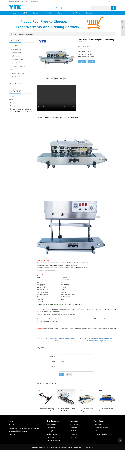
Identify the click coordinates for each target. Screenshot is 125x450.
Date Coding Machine (17, 59)
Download (89, 13)
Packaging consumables (18, 73)
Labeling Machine (16, 52)
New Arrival (76, 13)
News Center (99, 421)
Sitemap (91, 447)
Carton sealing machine (18, 66)
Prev (40, 57)
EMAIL (91, 62)
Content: (53, 366)
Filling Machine (15, 45)
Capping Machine (16, 49)
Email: (54, 361)
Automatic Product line (100, 434)
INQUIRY (82, 62)
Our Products (53, 421)
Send (61, 375)
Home (14, 13)
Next (72, 57)
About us (74, 421)
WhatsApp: (52, 356)
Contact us (36, 13)
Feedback (49, 13)
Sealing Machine (29, 34)
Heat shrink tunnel (16, 70)
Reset (69, 375)
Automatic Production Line (18, 77)
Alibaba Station (74, 431)
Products (24, 13)
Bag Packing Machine (17, 63)
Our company (62, 13)
